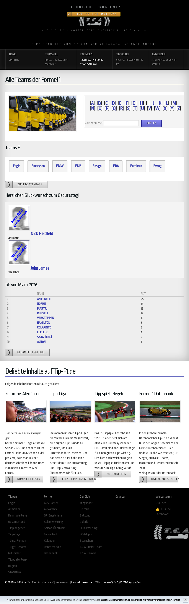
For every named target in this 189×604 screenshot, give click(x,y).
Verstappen (45, 318)
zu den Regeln (116, 474)
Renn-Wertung (17, 515)
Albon (41, 342)
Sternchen (86, 541)
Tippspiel (59, 59)
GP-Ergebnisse (53, 515)
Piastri (42, 308)
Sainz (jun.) (44, 337)
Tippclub (130, 59)
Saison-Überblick (54, 528)
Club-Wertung (89, 528)
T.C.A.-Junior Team (91, 547)
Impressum (62, 582)
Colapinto (44, 327)
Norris (41, 304)
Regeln (12, 566)
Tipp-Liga (14, 534)
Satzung (85, 515)
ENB (78, 166)
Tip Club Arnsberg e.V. (40, 582)
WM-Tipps (86, 534)
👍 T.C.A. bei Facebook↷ (163, 511)
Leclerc (42, 332)
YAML (98, 582)
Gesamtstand (16, 522)
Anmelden (166, 59)
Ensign (97, 166)
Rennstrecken (52, 547)
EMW (60, 166)
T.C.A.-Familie (88, 553)
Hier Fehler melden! (96, 14)
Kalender (49, 541)
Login (11, 503)
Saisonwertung (53, 522)
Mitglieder (86, 503)
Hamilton (43, 323)
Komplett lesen (28, 479)
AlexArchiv (50, 509)
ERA (116, 166)
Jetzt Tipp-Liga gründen (78, 479)
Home (23, 57)
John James (40, 268)
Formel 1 (94, 59)
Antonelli (44, 299)
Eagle (16, 166)
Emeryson (38, 166)
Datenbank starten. (164, 479)
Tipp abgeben (16, 528)
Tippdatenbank (17, 559)
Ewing (157, 166)
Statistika (14, 572)
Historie (85, 509)
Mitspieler (14, 553)
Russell (43, 313)
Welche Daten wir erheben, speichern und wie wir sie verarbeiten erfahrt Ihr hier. (140, 600)
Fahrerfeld (50, 534)
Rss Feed (161, 503)
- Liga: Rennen (17, 541)
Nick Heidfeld (42, 233)
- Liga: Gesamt (17, 547)
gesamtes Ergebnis (30, 352)
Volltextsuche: (94, 123)
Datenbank (50, 553)
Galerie (84, 522)
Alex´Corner (51, 503)
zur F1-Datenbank (29, 184)
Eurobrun (136, 166)
